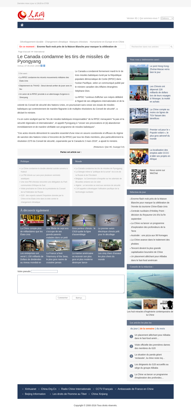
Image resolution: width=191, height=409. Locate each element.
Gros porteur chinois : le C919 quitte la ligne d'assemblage (83, 231)
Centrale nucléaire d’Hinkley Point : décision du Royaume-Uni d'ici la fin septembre (148, 215)
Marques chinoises (78, 42)
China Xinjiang (99, 394)
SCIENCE (80, 29)
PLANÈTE (128, 29)
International (39, 52)
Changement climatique (56, 42)
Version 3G (132, 18)
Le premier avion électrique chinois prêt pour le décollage (108, 231)
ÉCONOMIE (39, 29)
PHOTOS (27, 35)
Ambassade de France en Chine (136, 389)
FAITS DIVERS (111, 29)
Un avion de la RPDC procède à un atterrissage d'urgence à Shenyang (44, 96)
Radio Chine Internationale (76, 389)
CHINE (26, 29)
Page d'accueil (24, 52)
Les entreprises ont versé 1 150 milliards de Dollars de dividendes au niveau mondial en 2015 (31, 259)
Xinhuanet (30, 389)
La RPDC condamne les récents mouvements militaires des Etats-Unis (44, 79)
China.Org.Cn (48, 389)
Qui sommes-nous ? (149, 18)
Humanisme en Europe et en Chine (107, 42)
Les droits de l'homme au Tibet (70, 394)
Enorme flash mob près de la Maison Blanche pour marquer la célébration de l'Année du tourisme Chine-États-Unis (150, 202)
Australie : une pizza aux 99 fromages (149, 235)
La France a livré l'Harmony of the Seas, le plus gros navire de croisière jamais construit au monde (57, 259)
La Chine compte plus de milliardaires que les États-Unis (31, 231)
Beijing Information (35, 394)
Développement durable (32, 42)
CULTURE (94, 29)
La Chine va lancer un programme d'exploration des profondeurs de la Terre (148, 227)
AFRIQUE (67, 29)
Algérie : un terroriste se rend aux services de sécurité (98, 185)
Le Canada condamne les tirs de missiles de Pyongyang (99, 168)
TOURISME (154, 29)
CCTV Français (104, 389)
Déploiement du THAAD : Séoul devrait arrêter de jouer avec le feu (46, 87)
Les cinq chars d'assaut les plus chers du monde (109, 256)
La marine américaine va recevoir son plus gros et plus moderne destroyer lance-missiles (82, 259)
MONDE (53, 29)
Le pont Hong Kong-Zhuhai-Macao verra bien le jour (159, 69)
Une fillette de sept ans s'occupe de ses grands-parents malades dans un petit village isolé (57, 234)
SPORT (141, 29)
